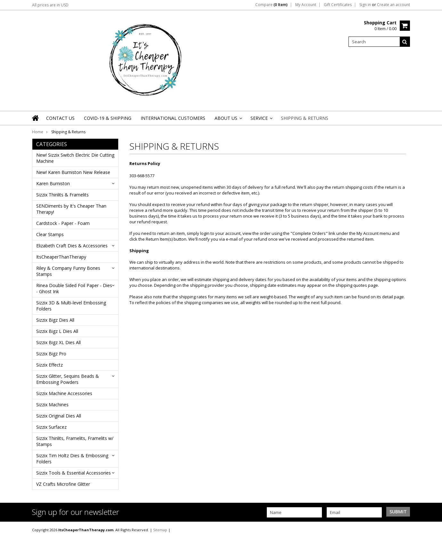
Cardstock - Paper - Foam (63, 223)
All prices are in (50, 5)
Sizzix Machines (52, 404)
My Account (305, 5)
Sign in (365, 5)
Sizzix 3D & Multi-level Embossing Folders (71, 306)
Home (37, 132)
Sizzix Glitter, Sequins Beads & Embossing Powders (67, 379)
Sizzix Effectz (49, 365)
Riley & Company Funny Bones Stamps (68, 271)
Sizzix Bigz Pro (51, 354)
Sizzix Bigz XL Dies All (58, 342)
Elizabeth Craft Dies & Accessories (72, 246)
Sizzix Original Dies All (58, 416)
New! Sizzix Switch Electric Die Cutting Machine (75, 158)
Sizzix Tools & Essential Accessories (73, 473)
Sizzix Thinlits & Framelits (62, 195)
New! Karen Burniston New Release (73, 172)
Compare (271, 5)
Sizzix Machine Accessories (64, 393)
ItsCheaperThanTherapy (61, 257)
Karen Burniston (53, 183)
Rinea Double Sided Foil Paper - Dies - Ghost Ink (74, 288)
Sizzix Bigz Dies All (55, 320)
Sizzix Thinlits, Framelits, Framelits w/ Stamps (74, 441)
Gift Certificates (338, 5)
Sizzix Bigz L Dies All (57, 331)
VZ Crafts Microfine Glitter (63, 484)
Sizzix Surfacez (51, 427)
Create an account (393, 5)
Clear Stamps (50, 234)
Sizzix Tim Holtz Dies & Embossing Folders (72, 458)
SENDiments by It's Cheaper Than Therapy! (71, 209)
